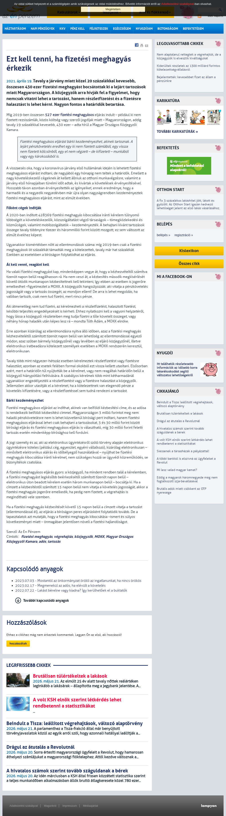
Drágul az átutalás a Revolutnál (178, 421)
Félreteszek (99, 29)
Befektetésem (193, 29)
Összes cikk (189, 263)
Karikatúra (168, 100)
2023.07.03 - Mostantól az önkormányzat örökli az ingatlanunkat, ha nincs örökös (78, 581)
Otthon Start (170, 189)
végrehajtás (63, 536)
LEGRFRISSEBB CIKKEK (28, 665)
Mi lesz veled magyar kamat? (177, 470)
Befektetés (168, 148)
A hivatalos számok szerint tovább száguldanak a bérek (180, 430)
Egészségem (122, 29)
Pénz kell (77, 29)
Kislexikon (189, 251)
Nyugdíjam (144, 29)
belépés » (163, 235)
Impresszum (69, 805)
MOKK (99, 536)
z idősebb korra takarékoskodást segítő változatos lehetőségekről (177, 371)
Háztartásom (15, 29)
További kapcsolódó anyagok (46, 600)
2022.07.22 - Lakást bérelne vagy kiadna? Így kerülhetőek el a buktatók (71, 590)
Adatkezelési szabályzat (24, 805)
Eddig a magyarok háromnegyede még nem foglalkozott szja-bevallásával (187, 479)
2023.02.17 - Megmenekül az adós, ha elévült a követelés (60, 586)
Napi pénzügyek (43, 29)
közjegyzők (83, 536)
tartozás (54, 541)
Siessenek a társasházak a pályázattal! (183, 451)
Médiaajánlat (90, 805)
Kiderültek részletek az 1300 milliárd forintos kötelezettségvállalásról (188, 67)
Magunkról (50, 805)
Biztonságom (167, 29)
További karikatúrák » (177, 131)
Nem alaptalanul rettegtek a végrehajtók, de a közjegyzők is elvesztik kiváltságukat (189, 56)
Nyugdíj (165, 353)
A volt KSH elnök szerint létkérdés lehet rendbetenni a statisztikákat (185, 442)
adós (42, 541)
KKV (62, 29)
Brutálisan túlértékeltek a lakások (180, 413)
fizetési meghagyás (36, 536)
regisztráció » (183, 235)
